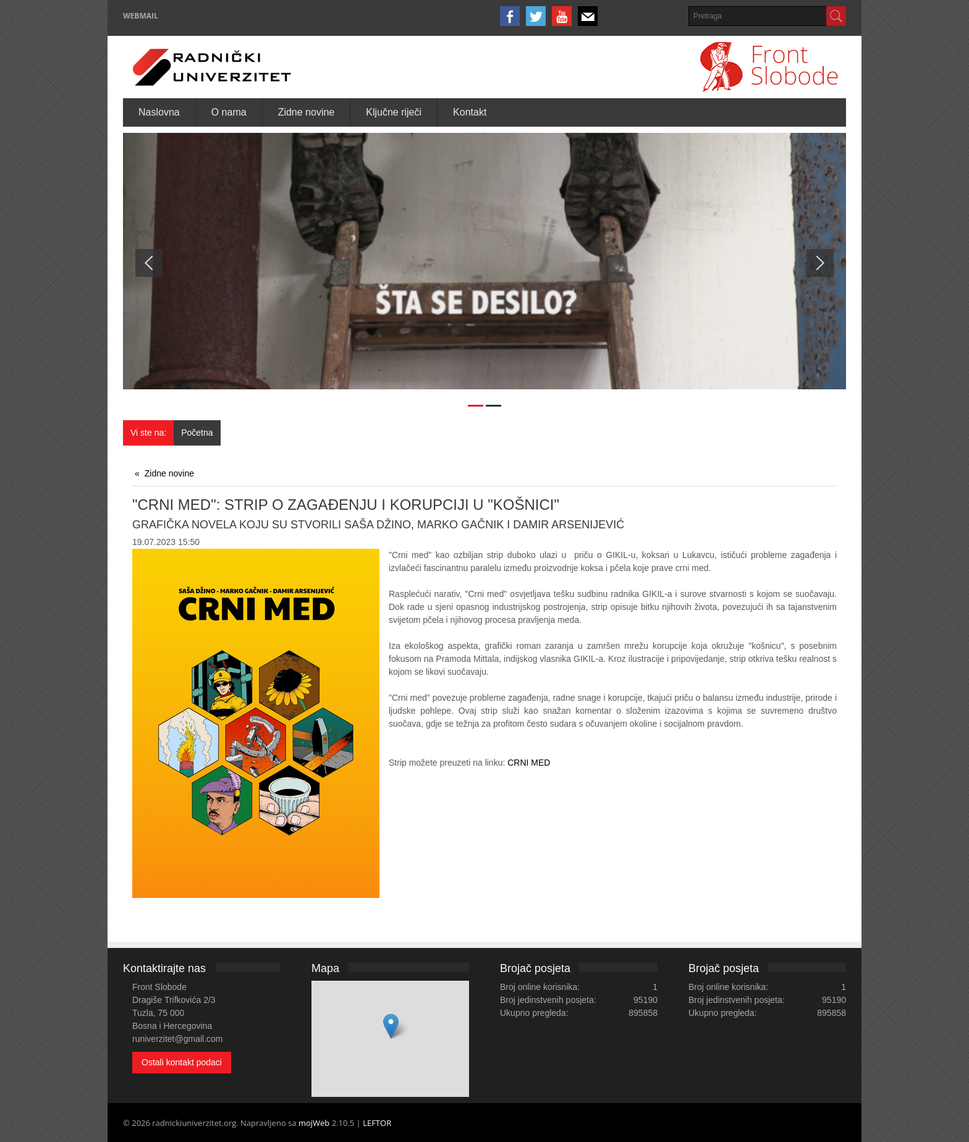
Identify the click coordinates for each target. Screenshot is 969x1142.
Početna (197, 433)
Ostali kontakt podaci (182, 1062)
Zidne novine (169, 473)
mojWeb (313, 1122)
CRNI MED (528, 763)
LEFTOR (377, 1122)
